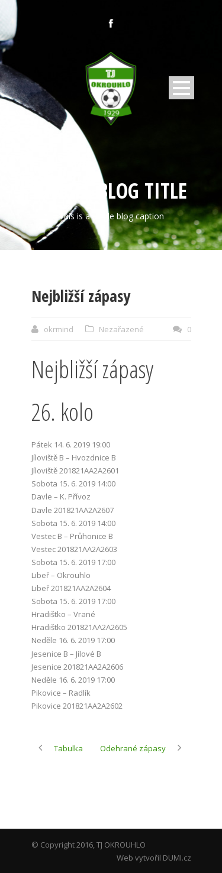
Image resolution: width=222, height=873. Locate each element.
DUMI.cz (177, 857)
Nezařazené (121, 329)
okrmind (58, 329)
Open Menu (181, 87)
